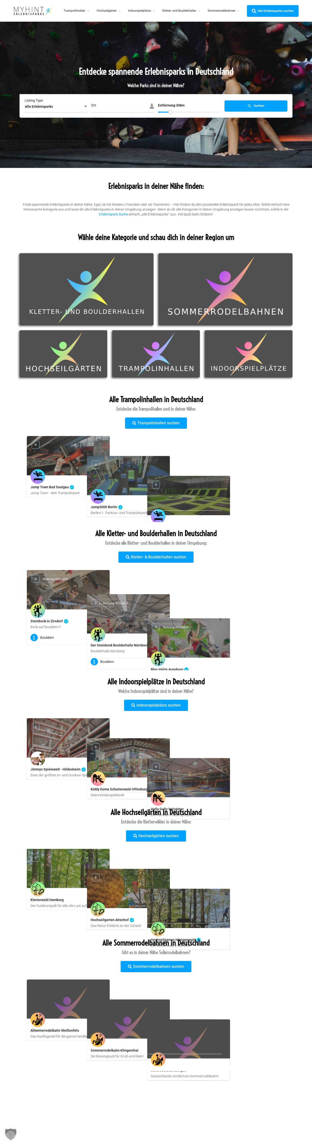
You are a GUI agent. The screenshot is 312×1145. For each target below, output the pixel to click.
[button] (10, 1134)
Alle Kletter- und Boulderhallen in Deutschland (156, 533)
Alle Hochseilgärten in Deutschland (156, 812)
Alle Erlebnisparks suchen (273, 11)
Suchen (255, 106)
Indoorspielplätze (139, 10)
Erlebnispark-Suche (113, 214)
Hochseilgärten (107, 10)
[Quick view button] (102, 637)
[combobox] (56, 107)
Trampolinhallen (74, 10)
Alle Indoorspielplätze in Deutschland (156, 681)
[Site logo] (33, 10)
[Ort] (122, 107)
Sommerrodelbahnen (221, 10)
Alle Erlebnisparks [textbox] (39, 106)
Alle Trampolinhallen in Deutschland (156, 399)
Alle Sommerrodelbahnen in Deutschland (156, 943)
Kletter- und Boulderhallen (179, 10)
